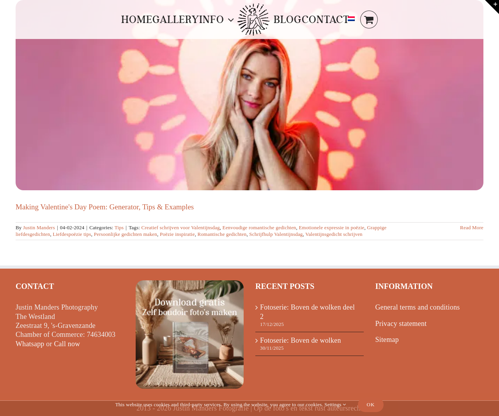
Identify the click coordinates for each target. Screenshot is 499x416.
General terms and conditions (417, 307)
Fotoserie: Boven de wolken (300, 340)
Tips (119, 227)
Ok (371, 404)
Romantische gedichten (222, 234)
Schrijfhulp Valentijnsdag (276, 234)
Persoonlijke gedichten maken (125, 234)
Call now (67, 344)
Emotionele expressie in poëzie (331, 227)
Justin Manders (39, 227)
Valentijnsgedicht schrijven (334, 234)
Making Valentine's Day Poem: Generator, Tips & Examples (105, 207)
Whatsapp (30, 344)
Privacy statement (401, 323)
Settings (335, 404)
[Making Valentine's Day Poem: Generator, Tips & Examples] (249, 95)
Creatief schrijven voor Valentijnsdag (181, 227)
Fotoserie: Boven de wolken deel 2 (307, 311)
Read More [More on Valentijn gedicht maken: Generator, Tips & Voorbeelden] (471, 227)
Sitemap (387, 339)
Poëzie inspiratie (177, 234)
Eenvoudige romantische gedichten (259, 227)
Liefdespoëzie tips (72, 234)
